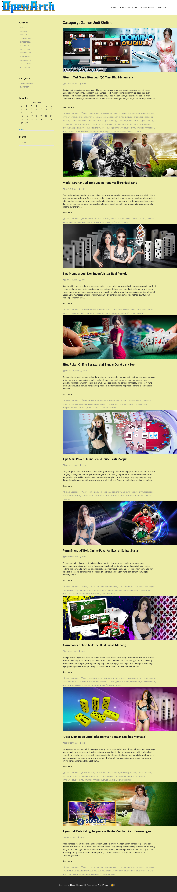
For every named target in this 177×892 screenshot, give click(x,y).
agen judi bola (89, 587)
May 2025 (23, 31)
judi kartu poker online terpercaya (81, 682)
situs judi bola (129, 590)
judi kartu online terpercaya (101, 124)
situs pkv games (120, 132)
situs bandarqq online (72, 128)
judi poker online (87, 496)
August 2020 (25, 67)
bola (112, 219)
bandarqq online (132, 117)
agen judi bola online (104, 587)
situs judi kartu (130, 128)
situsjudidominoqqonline (116, 313)
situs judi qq (108, 132)
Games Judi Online (128, 7)
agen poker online (90, 492)
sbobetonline (68, 222)
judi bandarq (110, 121)
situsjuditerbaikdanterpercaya (75, 408)
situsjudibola (107, 222)
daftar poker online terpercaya (135, 678)
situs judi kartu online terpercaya (76, 132)
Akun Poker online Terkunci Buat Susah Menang (94, 645)
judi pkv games (101, 682)
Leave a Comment (135, 132)
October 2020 (25, 60)
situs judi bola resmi (70, 594)
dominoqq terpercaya (96, 121)
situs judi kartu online (145, 128)
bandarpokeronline (91, 401)
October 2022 (25, 42)
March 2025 (24, 35)
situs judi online (96, 132)
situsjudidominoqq (97, 313)
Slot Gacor (162, 7)
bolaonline (119, 219)
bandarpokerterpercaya (109, 401)
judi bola (94, 590)
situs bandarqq (146, 124)
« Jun (21, 129)
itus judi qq (76, 776)
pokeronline (116, 404)
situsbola (97, 222)
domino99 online (146, 117)
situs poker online (113, 496)
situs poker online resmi (72, 685)
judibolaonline (139, 219)
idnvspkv (66, 404)
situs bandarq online (130, 124)
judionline (85, 313)
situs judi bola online (144, 590)
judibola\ (128, 219)
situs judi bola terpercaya (89, 594)
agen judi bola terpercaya (123, 587)
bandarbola (88, 219)
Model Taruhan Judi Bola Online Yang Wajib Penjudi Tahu (100, 182)
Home (113, 7)
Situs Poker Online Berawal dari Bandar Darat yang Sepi (99, 364)
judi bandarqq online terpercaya (76, 124)
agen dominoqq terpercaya (83, 117)
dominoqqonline (128, 310)
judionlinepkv (105, 404)
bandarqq (120, 117)
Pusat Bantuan (147, 7)
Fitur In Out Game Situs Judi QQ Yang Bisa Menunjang (98, 77)
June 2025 (23, 27)
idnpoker (147, 401)
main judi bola (117, 590)
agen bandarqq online (131, 113)
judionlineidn (93, 404)
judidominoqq (74, 313)
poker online (100, 496)
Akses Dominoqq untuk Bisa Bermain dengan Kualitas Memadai (104, 736)
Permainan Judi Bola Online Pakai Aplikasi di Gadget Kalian (101, 550)
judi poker (76, 496)
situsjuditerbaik (140, 404)
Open (84, 84)
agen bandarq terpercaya (111, 113)
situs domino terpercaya (91, 128)
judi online (117, 124)
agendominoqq (89, 310)
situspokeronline (94, 408)
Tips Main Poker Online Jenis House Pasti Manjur (95, 459)
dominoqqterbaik (143, 310)
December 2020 (25, 53)
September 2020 (25, 64)
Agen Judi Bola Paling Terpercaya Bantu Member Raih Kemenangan (107, 831)
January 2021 (25, 49)
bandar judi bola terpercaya (78, 590)
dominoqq (67, 121)
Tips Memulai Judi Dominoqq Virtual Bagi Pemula (95, 273)
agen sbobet (139, 587)
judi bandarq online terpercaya (129, 121)
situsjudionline (128, 404)
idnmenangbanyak (136, 401)
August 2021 (25, 46)
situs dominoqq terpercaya (112, 128)
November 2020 (25, 56)
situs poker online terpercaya (132, 496)
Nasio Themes (77, 885)
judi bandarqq (148, 121)
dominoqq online (79, 121)
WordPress (103, 885)
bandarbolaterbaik (101, 219)
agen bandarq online (91, 113)
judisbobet (150, 219)
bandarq (98, 117)
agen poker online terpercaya (110, 492)
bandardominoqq (104, 310)
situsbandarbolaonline (83, 222)
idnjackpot (124, 401)
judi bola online (104, 590)
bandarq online (109, 117)
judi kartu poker (129, 492)
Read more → (69, 107)
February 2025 (25, 38)
